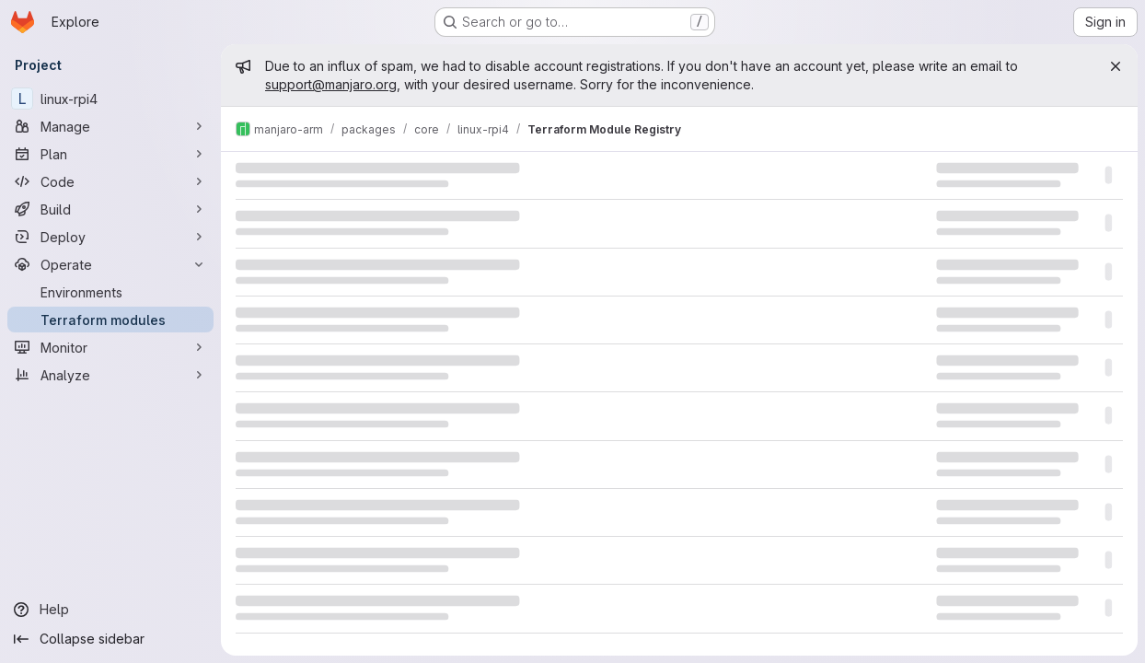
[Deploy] (110, 237)
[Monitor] (110, 347)
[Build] (110, 209)
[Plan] (110, 154)
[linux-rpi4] (110, 98)
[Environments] (110, 292)
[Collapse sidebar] (110, 639)
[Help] (110, 609)
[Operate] (110, 264)
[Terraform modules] (110, 319)
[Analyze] (110, 375)
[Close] (1116, 66)
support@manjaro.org (331, 84)
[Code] (110, 181)
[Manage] (110, 126)
